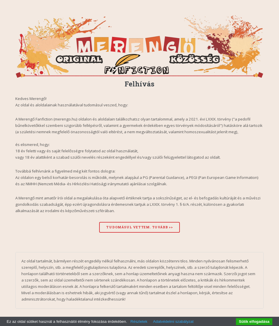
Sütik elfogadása (254, 321)
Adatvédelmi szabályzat (173, 321)
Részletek (138, 321)
